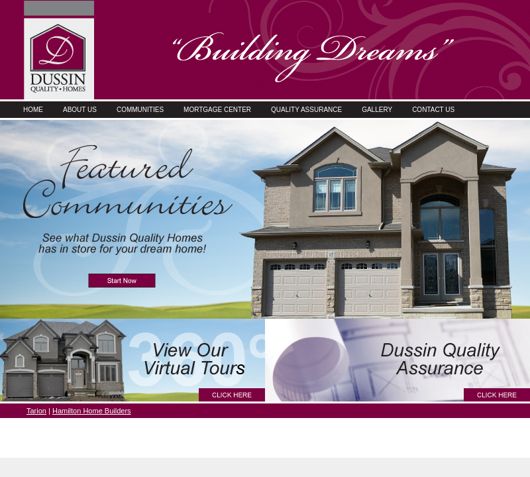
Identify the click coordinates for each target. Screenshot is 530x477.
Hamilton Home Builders (91, 411)
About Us (80, 109)
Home (33, 109)
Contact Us (433, 109)
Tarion (36, 411)
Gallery (377, 109)
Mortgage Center (217, 109)
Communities (140, 109)
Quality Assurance (306, 109)
